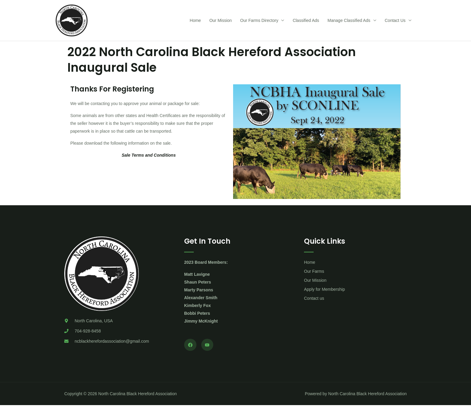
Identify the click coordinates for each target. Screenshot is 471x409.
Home (195, 22)
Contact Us (395, 22)
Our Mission (220, 22)
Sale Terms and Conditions (149, 158)
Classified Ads (306, 22)
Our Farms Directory (259, 22)
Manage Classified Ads (348, 22)
